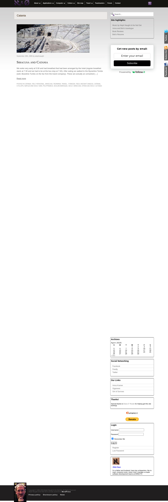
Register (115, 448)
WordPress (66, 492)
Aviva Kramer (117, 385)
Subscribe (132, 63)
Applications (47, 3)
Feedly (115, 369)
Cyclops (20, 86)
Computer (59, 3)
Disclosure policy (50, 495)
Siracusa (48, 84)
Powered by (132, 72)
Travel (88, 3)
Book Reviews (118, 31)
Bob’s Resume (118, 34)
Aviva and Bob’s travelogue (123, 28)
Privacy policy (34, 495)
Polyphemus (48, 86)
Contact (117, 3)
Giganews (116, 388)
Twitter (115, 372)
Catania (28, 84)
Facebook (116, 366)
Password (114, 434)
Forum (109, 3)
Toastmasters (99, 3)
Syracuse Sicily (88, 86)
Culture (70, 3)
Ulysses (98, 86)
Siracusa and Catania (32, 62)
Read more (21, 78)
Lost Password (118, 451)
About (36, 3)
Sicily (70, 86)
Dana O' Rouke (129, 404)
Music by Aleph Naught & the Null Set (126, 25)
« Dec (113, 355)
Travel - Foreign (68, 84)
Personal (40, 84)
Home (62, 495)
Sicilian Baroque (61, 86)
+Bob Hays (116, 467)
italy (33, 84)
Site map (80, 3)
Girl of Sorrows (118, 392)
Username (114, 430)
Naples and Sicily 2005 (33, 86)
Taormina (57, 84)
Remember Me (118, 439)
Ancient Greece (86, 84)
